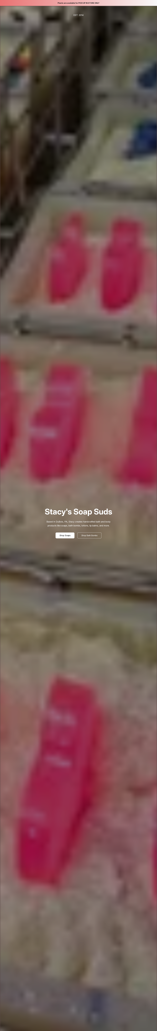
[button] (65, 535)
